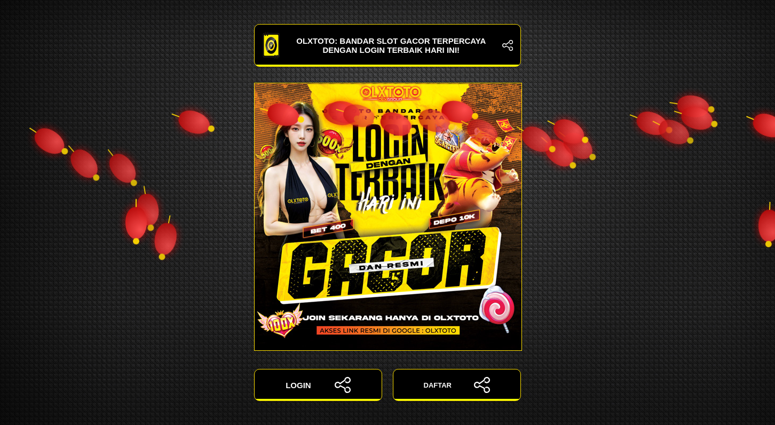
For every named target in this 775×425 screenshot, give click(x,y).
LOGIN (318, 385)
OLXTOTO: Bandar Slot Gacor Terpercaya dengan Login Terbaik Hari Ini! (387, 45)
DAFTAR (457, 385)
